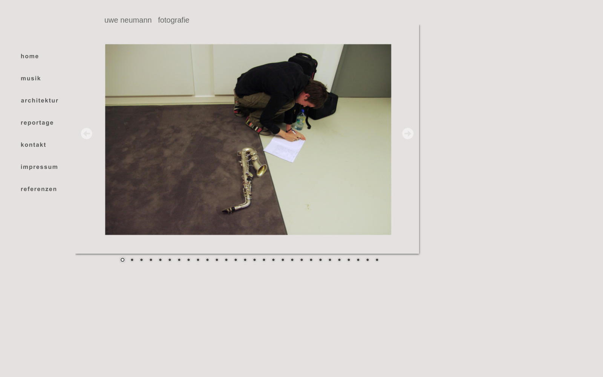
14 (245, 260)
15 (254, 260)
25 (348, 260)
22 (320, 260)
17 (273, 260)
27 (367, 260)
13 (235, 260)
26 (358, 260)
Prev (86, 133)
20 (301, 260)
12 (226, 260)
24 (339, 260)
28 (377, 260)
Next (407, 133)
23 (330, 260)
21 (311, 260)
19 (292, 260)
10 (207, 260)
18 (283, 260)
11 (217, 260)
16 (264, 260)
